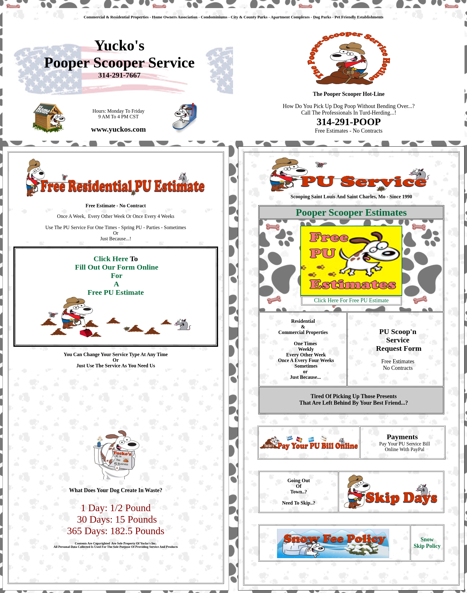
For (115, 275)
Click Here (111, 259)
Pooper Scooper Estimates (351, 212)
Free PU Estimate (116, 292)
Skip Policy (427, 546)
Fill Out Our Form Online (116, 267)
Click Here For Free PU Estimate (351, 300)
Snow (427, 539)
